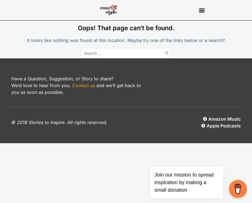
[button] (201, 10)
